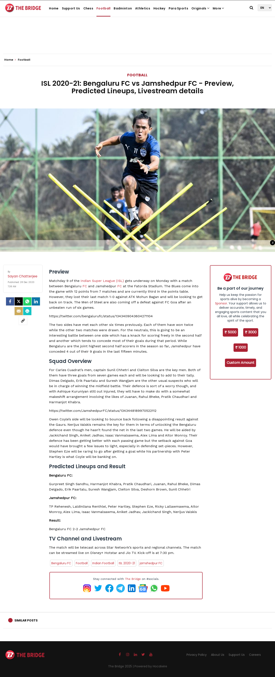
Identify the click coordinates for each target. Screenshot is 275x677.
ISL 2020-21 (127, 563)
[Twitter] (18, 301)
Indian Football (103, 563)
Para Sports (178, 8)
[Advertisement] (137, 40)
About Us (217, 655)
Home (53, 8)
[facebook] (10, 301)
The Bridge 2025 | (121, 666)
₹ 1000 (240, 347)
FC (84, 286)
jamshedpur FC (151, 563)
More (218, 8)
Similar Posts (26, 620)
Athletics (142, 8)
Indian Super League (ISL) (102, 281)
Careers (255, 655)
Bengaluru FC (61, 563)
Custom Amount (240, 362)
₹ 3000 (251, 332)
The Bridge (133, 579)
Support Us (71, 8)
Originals (200, 8)
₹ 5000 (230, 332)
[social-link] (23, 320)
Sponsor (221, 303)
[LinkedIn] (36, 301)
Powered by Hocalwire (150, 666)
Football (103, 8)
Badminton (123, 8)
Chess (88, 8)
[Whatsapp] (27, 301)
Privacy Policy (196, 655)
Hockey (159, 8)
